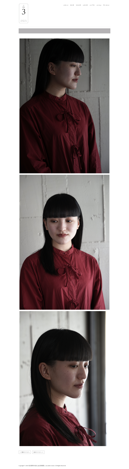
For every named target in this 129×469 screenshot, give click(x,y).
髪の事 (72, 5)
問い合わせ (106, 5)
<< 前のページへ (25, 452)
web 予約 (92, 5)
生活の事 (78, 5)
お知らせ (65, 5)
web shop (99, 5)
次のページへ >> (38, 452)
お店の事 (85, 5)
